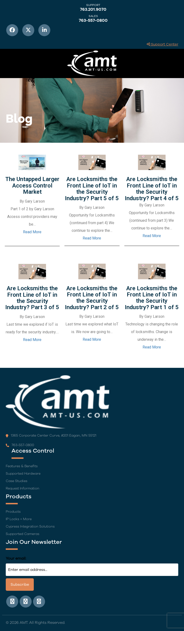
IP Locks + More (19, 519)
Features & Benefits (22, 466)
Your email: (16, 558)
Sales (93, 16)
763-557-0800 (93, 20)
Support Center (162, 44)
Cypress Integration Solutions (30, 526)
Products (13, 511)
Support (93, 5)
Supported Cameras (22, 534)
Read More (32, 232)
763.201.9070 (93, 9)
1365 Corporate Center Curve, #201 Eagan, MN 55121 (51, 435)
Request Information (22, 488)
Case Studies (16, 481)
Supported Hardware (23, 473)
